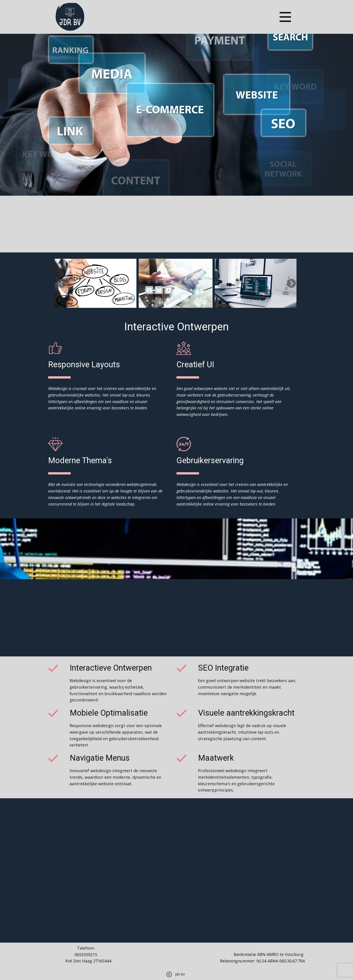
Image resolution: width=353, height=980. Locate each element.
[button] (61, 283)
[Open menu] (285, 17)
